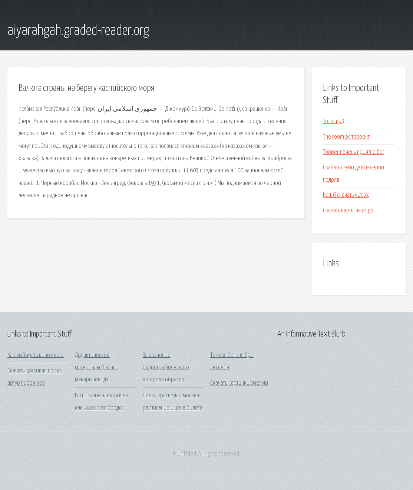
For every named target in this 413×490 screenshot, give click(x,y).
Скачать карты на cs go (348, 211)
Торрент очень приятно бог (353, 152)
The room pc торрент (346, 137)
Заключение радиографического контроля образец (166, 367)
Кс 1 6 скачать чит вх (346, 195)
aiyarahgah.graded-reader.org (78, 31)
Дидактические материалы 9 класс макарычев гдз (96, 367)
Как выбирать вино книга (35, 355)
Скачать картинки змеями (239, 383)
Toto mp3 (333, 121)
